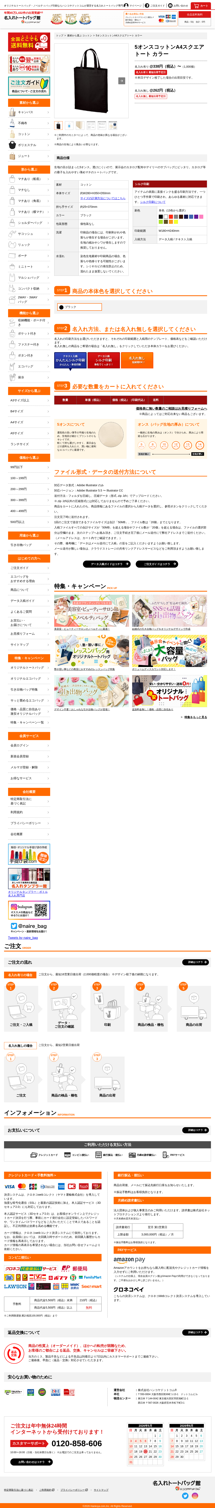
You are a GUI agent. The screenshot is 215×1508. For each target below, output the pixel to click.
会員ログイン (30, 745)
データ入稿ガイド (30, 601)
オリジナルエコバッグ (30, 679)
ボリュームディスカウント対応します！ (169, 653)
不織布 (29, 123)
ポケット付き (29, 333)
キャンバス (29, 112)
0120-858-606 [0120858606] (77, 1443)
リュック (29, 244)
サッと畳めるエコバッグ (30, 701)
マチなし (29, 190)
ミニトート (29, 266)
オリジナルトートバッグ (30, 668)
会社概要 (30, 834)
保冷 (29, 377)
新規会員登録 (30, 756)
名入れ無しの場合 (20, 1045)
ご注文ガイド (155, 5)
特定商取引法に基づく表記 (18, 1490)
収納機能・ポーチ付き (29, 322)
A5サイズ (30, 433)
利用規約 (30, 812)
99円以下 (30, 467)
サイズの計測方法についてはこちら (103, 198)
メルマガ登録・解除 (30, 767)
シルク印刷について (153, 202)
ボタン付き (29, 355)
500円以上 (30, 522)
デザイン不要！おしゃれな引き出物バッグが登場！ (91, 693)
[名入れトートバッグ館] (23, 17)
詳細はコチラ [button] (195, 962)
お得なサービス (30, 778)
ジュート (29, 156)
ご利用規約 (45, 1490)
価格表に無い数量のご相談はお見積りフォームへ (171, 408)
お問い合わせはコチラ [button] (31, 1462)
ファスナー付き (29, 344)
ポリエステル (29, 145)
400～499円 (30, 511)
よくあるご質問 (30, 612)
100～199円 (30, 478)
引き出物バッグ (30, 545)
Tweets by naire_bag (23, 938)
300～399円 (30, 500)
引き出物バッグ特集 (30, 690)
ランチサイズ (30, 444)
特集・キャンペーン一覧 (30, 722)
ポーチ (29, 255)
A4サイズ (30, 422)
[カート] (201, 6)
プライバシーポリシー (30, 823)
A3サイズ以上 (30, 400)
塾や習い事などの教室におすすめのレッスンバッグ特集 (91, 653)
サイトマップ (30, 645)
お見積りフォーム (30, 634)
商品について (30, 590)
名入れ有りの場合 (20, 975)
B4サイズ (30, 411)
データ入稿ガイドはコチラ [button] (107, 564)
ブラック (67, 307)
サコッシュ (29, 234)
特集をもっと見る (195, 717)
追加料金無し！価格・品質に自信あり (169, 693)
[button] (121, 80)
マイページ (133, 5)
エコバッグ (29, 366)
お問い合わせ (178, 5)
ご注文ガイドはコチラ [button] (157, 564)
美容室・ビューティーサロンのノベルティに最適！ (91, 612)
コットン (29, 134)
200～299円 (30, 489)
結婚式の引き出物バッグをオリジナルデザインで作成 (169, 612)
